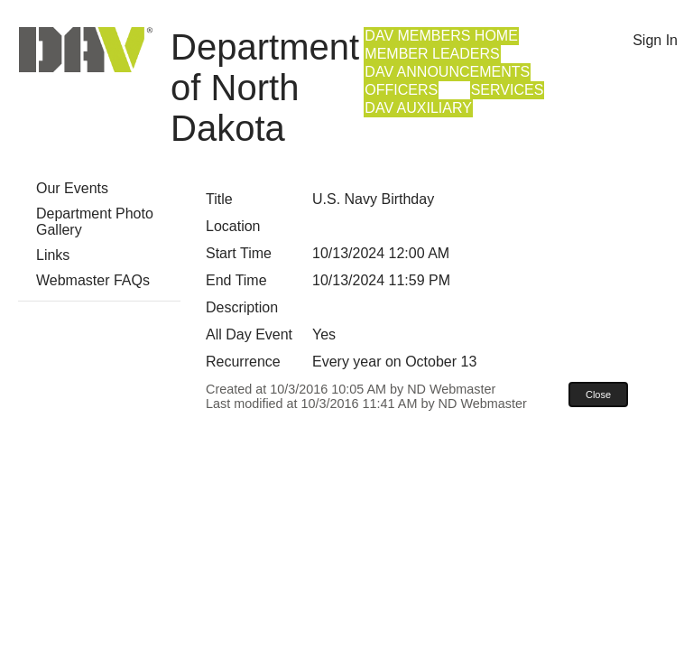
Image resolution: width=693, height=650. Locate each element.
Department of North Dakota (265, 87)
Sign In (655, 40)
